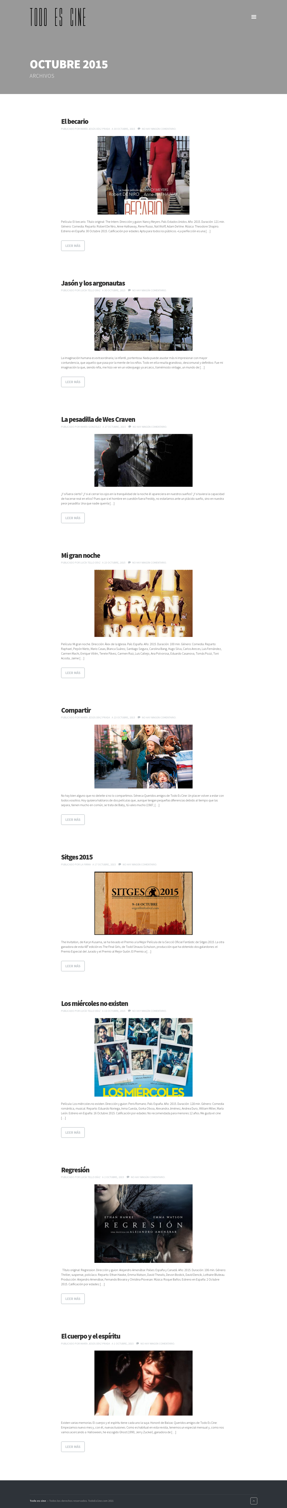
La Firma (85, 864)
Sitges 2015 (76, 857)
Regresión (75, 1169)
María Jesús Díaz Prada (95, 129)
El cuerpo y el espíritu (90, 1336)
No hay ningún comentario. (159, 129)
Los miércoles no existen (94, 1003)
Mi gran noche (80, 555)
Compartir (76, 710)
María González (90, 426)
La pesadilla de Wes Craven (98, 419)
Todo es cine (38, 1501)
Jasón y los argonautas (93, 283)
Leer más (72, 245)
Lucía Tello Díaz (90, 290)
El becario (74, 121)
